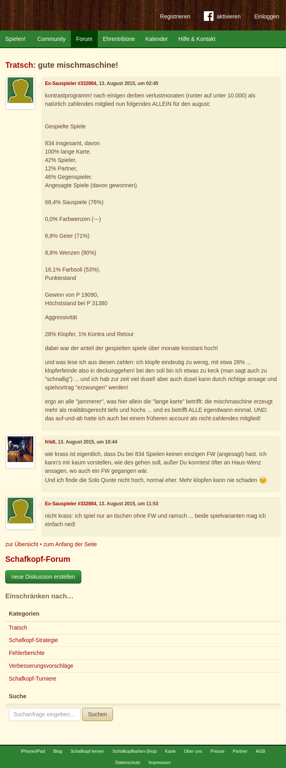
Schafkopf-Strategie (33, 640)
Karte (170, 751)
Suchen (97, 714)
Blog (57, 751)
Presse (218, 751)
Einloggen (266, 16)
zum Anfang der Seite (70, 544)
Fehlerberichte (27, 653)
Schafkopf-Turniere (32, 678)
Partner (240, 751)
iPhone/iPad (33, 751)
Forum (84, 39)
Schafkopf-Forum (37, 559)
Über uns (193, 751)
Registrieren (175, 16)
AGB (260, 751)
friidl (50, 442)
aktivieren (222, 18)
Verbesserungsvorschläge (41, 666)
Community (51, 39)
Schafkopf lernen (87, 751)
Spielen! (15, 39)
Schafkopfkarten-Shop (135, 751)
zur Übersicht (21, 544)
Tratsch (19, 65)
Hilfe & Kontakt (197, 39)
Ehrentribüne (119, 39)
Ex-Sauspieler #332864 (70, 83)
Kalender (156, 39)
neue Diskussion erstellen (43, 576)
